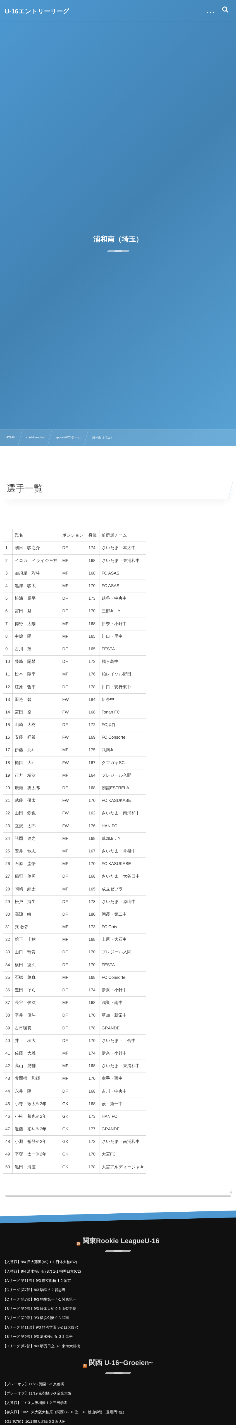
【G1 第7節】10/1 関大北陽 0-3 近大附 (34, 1421)
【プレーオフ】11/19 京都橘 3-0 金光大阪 (37, 1393)
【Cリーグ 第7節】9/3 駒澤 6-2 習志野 (34, 1290)
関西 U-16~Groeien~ (121, 1358)
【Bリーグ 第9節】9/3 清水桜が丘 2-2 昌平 (38, 1336)
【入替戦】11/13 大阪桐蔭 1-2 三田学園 (35, 1403)
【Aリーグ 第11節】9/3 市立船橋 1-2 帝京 (37, 1281)
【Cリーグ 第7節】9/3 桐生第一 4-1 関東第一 (40, 1299)
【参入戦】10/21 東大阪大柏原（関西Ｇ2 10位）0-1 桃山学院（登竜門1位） (64, 1412)
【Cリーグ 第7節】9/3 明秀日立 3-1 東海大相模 (41, 1346)
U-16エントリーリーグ (37, 11)
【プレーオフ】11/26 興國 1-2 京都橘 (33, 1384)
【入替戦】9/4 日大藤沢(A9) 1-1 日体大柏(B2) (40, 1262)
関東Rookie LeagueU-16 (120, 1236)
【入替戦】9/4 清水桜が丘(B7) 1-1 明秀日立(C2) (42, 1271)
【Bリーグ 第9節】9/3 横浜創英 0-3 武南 (36, 1318)
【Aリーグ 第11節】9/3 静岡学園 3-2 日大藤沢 (40, 1327)
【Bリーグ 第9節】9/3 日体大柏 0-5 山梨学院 (39, 1308)
